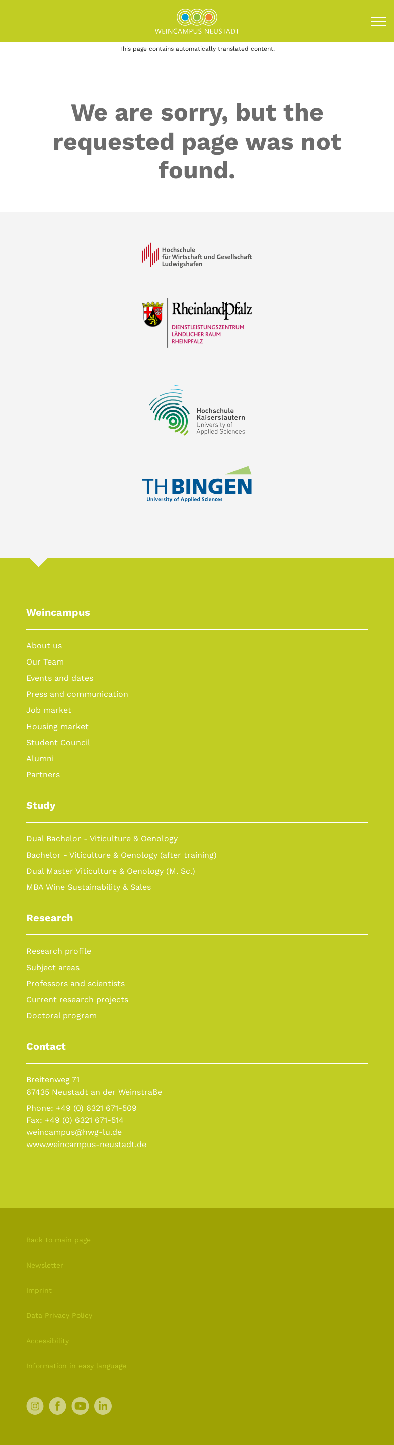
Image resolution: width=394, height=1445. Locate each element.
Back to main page (58, 1240)
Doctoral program (61, 1015)
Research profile (58, 951)
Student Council (58, 742)
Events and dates (59, 678)
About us (44, 645)
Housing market (57, 726)
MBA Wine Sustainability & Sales (88, 887)
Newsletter (44, 1265)
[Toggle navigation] (379, 21)
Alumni (40, 758)
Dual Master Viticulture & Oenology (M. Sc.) (110, 871)
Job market (48, 710)
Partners (43, 774)
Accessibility (47, 1341)
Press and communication (77, 694)
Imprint (39, 1290)
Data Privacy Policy (59, 1315)
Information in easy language (76, 1366)
